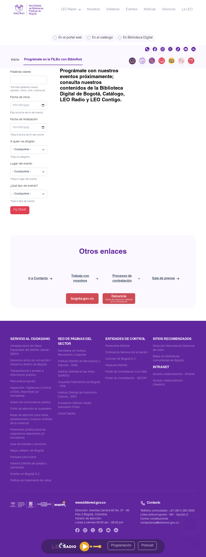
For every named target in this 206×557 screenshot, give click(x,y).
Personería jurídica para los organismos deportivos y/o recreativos (28, 434)
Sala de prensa (165, 278)
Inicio (15, 60)
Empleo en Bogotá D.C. (25, 474)
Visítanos (112, 9)
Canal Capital (66, 413)
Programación (121, 545)
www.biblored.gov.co (90, 503)
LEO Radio (71, 9)
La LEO (187, 9)
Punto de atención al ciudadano (31, 409)
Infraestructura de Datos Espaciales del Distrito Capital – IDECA (30, 350)
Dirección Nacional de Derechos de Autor (174, 348)
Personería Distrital (117, 346)
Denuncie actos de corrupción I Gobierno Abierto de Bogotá (30, 362)
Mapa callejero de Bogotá (27, 450)
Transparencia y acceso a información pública (27, 373)
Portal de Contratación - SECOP (126, 378)
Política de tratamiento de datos (30, 480)
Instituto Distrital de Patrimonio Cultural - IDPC (77, 394)
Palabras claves (20, 72)
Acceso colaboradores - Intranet (174, 374)
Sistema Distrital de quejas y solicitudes (28, 465)
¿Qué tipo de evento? (24, 186)
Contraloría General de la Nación (126, 352)
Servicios (168, 9)
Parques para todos (23, 457)
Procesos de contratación (126, 279)
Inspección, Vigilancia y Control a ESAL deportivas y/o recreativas (30, 392)
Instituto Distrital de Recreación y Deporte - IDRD (79, 363)
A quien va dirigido (22, 141)
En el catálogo (100, 37)
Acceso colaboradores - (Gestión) (168, 382)
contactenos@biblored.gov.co (159, 523)
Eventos (131, 9)
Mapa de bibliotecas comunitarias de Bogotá (168, 358)
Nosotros (93, 9)
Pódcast (147, 545)
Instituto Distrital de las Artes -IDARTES (77, 374)
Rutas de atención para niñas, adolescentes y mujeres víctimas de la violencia (31, 419)
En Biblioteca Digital (135, 37)
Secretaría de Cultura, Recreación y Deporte (72, 353)
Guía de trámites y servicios (28, 444)
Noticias (150, 9)
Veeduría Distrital (116, 365)
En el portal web (68, 37)
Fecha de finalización (24, 119)
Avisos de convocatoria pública (30, 402)
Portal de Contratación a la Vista (126, 372)
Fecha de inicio (20, 97)
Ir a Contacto (40, 278)
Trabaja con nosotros (84, 279)
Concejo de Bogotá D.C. (121, 359)
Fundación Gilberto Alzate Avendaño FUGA (74, 405)
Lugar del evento (21, 164)
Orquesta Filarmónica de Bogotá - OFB (79, 384)
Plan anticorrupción (22, 381)
